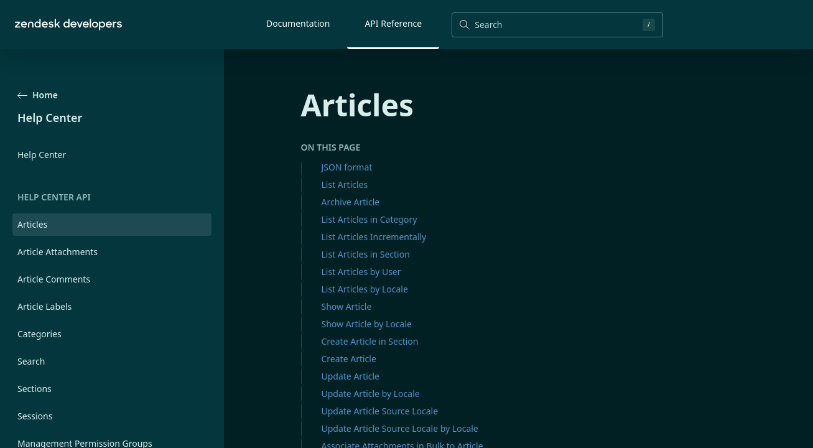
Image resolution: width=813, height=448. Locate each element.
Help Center (41, 155)
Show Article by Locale (367, 324)
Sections (34, 388)
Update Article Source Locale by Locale (400, 428)
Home (37, 95)
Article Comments (53, 279)
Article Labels (44, 306)
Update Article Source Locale (380, 411)
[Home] (68, 25)
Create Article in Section (370, 341)
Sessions (34, 416)
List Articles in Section (366, 254)
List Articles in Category (369, 219)
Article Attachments (57, 252)
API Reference (393, 23)
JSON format (347, 167)
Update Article (351, 376)
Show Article (347, 306)
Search (31, 361)
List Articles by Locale (365, 289)
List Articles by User (361, 272)
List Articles (345, 184)
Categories (39, 334)
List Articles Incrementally (374, 237)
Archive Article (351, 202)
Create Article (349, 359)
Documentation (298, 23)
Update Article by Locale (371, 393)
